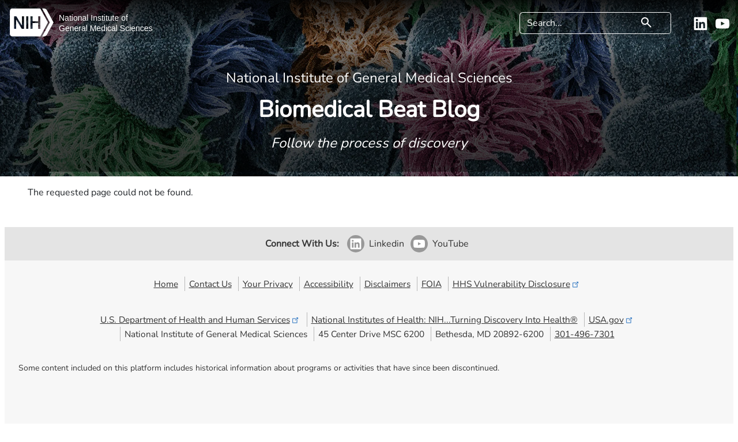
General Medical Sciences (106, 28)
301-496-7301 (585, 334)
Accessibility (328, 284)
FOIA (431, 284)
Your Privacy (268, 284)
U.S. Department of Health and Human (200, 319)
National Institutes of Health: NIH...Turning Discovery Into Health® (444, 319)
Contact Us (210, 284)
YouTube (450, 243)
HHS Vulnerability (517, 284)
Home (166, 284)
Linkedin (386, 243)
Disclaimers (387, 284)
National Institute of (93, 17)
